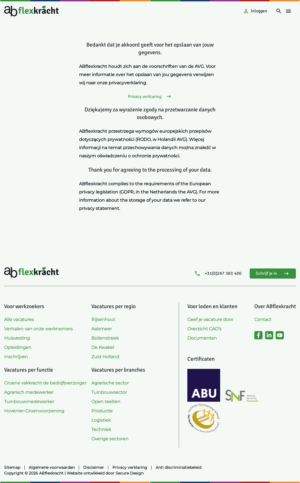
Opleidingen (17, 347)
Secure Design (130, 473)
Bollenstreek (105, 338)
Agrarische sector (110, 383)
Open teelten (105, 401)
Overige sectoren (110, 438)
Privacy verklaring (150, 96)
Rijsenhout (103, 319)
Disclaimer (93, 467)
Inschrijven (16, 356)
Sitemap (12, 467)
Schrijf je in (273, 273)
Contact (262, 319)
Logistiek (101, 420)
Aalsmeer (101, 328)
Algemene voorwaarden (52, 467)
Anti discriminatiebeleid (178, 467)
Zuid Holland (105, 356)
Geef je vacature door (210, 319)
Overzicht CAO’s (204, 328)
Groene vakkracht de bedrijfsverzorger (45, 383)
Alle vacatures (19, 319)
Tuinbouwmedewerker (29, 401)
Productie (102, 410)
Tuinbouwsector (109, 392)
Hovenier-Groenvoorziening (34, 410)
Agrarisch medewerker (29, 392)
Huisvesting (17, 338)
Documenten (202, 338)
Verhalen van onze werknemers (38, 328)
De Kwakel (102, 347)
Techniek (101, 429)
